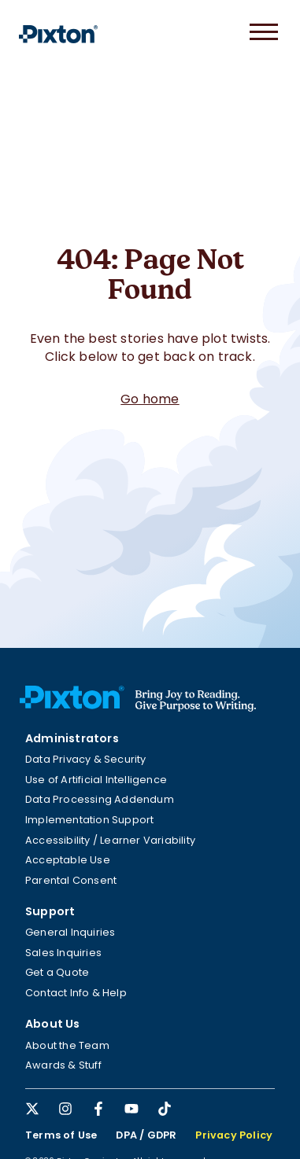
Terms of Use (61, 1135)
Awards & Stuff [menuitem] (63, 1065)
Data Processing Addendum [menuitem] (99, 799)
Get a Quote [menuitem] (57, 972)
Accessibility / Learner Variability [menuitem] (110, 840)
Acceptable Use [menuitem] (67, 859)
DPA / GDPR (146, 1135)
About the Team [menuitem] (67, 1045)
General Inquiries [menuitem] (70, 932)
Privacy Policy (233, 1135)
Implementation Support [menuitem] (89, 819)
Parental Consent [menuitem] (71, 880)
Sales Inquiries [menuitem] (63, 952)
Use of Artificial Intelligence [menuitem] (96, 779)
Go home (149, 399)
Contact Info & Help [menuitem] (76, 992)
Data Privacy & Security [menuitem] (85, 759)
